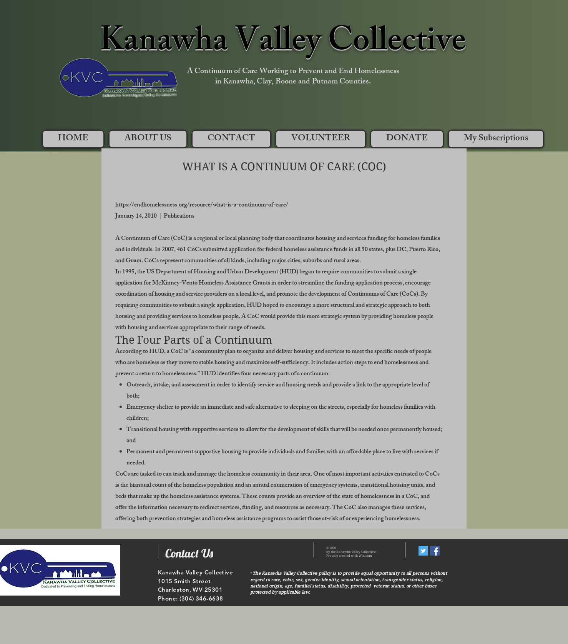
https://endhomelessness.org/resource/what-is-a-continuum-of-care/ (201, 205)
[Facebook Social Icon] (435, 551)
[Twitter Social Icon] (423, 551)
